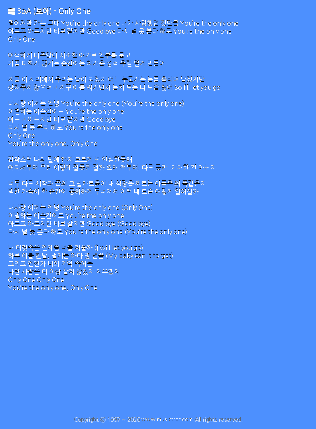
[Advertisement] (158, 356)
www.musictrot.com (167, 419)
